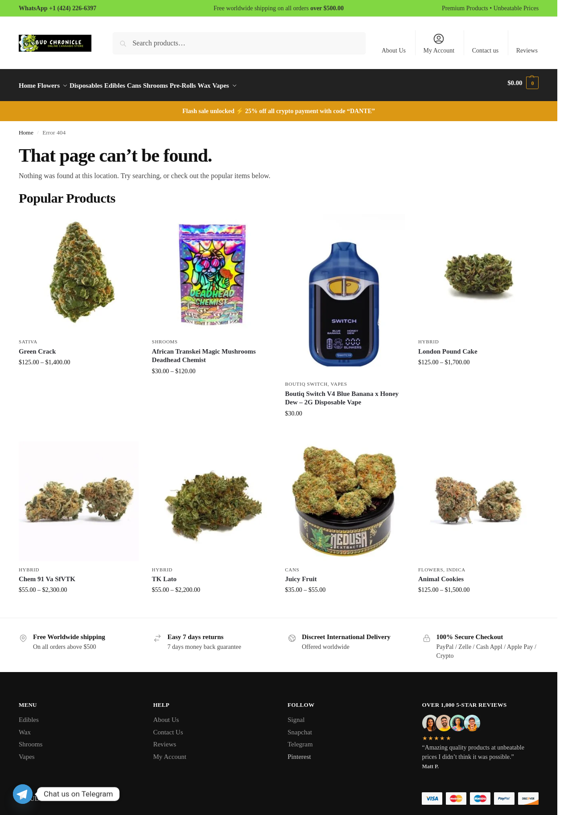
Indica (455, 564)
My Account (439, 43)
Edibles (29, 714)
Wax (25, 727)
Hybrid (428, 336)
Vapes (339, 379)
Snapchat (300, 727)
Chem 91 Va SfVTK (47, 574)
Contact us (485, 50)
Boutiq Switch (306, 379)
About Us (394, 50)
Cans (292, 564)
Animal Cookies (441, 574)
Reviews (527, 50)
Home (26, 127)
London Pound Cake (448, 346)
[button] (523, 82)
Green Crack (37, 346)
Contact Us (168, 727)
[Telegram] (23, 794)
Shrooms (165, 336)
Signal (296, 714)
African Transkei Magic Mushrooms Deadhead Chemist (204, 351)
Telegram (300, 739)
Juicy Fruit (301, 574)
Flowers (430, 564)
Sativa (28, 336)
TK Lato (164, 574)
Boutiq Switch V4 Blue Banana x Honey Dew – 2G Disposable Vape (342, 393)
